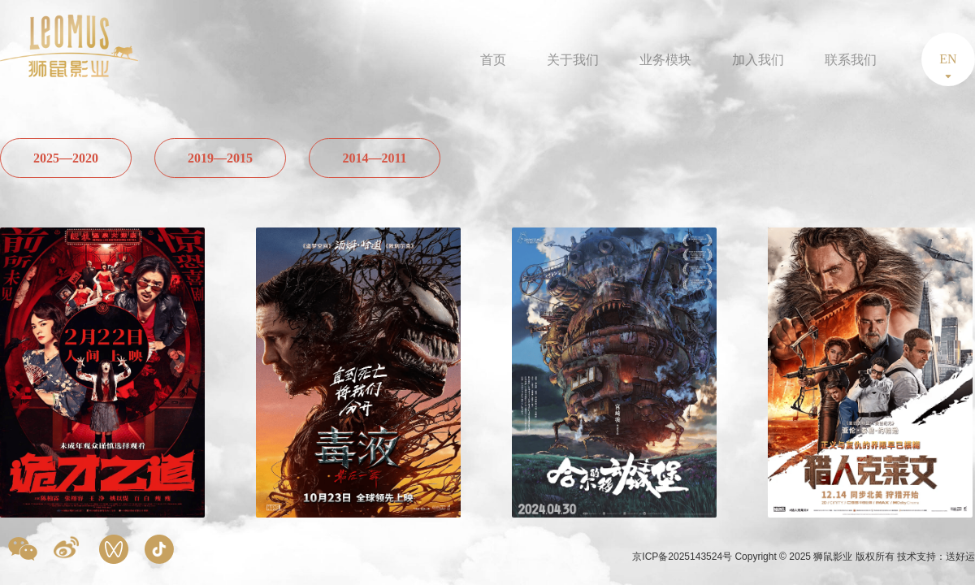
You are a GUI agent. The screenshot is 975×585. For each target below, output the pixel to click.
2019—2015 (220, 158)
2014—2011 (374, 158)
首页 (493, 60)
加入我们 (758, 60)
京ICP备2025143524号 (683, 556)
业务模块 (665, 60)
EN (947, 59)
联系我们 (851, 60)
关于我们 (573, 60)
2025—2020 (65, 158)
